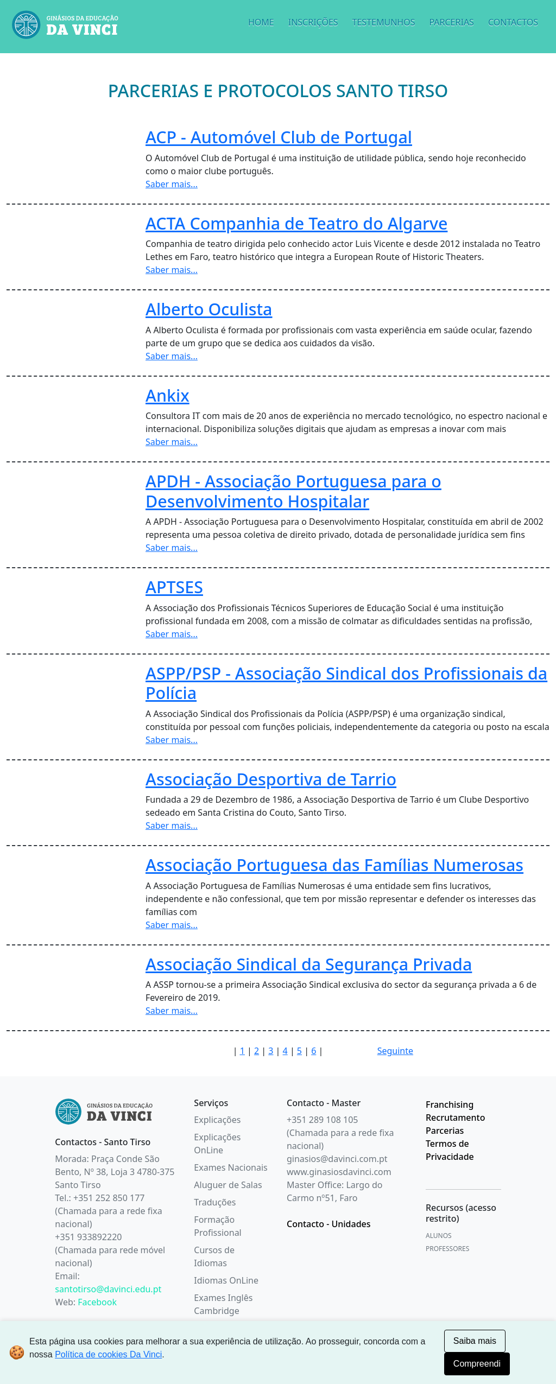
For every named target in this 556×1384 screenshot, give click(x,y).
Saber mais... (172, 184)
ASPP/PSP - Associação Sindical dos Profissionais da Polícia (346, 683)
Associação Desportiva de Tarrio (271, 778)
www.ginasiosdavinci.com (339, 1172)
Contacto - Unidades (329, 1224)
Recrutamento (455, 1117)
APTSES (174, 586)
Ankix (167, 395)
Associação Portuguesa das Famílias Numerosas (334, 864)
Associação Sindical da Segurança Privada (309, 964)
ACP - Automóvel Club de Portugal (279, 136)
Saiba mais (474, 1340)
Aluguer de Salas (228, 1185)
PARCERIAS (451, 22)
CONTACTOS (513, 22)
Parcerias (445, 1131)
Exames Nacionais (230, 1167)
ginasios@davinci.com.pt (337, 1159)
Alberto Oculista (209, 308)
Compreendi (477, 1363)
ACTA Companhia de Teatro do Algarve (296, 223)
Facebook (97, 1302)
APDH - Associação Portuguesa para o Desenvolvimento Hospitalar (293, 490)
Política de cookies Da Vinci (108, 1354)
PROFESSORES (447, 1248)
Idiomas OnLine (226, 1280)
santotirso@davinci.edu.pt (108, 1289)
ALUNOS (439, 1235)
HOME (261, 22)
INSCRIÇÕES (313, 22)
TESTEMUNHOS (383, 22)
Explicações (217, 1120)
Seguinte (395, 1051)
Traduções (215, 1202)
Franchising (449, 1104)
